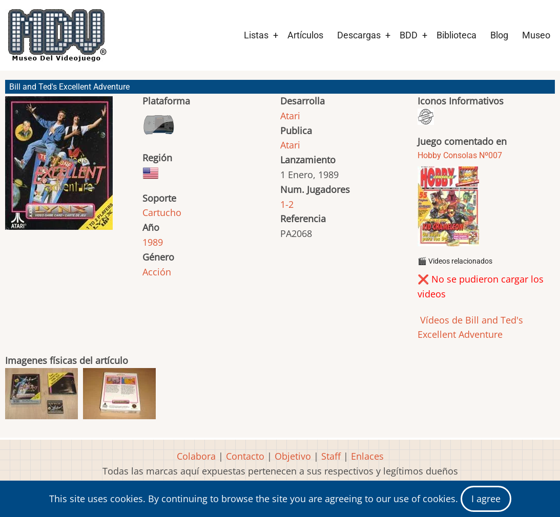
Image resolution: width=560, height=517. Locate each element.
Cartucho (161, 212)
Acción (156, 272)
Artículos (305, 35)
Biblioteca (456, 35)
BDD (409, 35)
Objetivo (293, 456)
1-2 (287, 204)
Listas (256, 35)
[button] (59, 167)
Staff (331, 456)
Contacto (245, 456)
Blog (499, 35)
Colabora (196, 456)
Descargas (359, 35)
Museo (536, 35)
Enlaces (367, 456)
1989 (152, 242)
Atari (290, 116)
